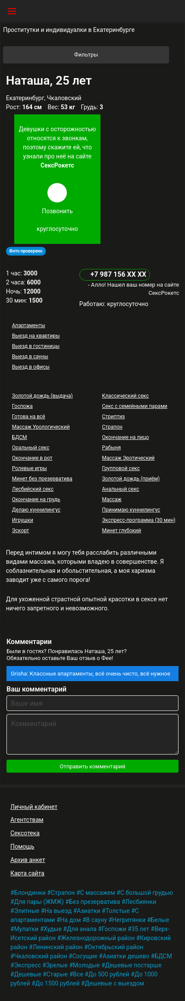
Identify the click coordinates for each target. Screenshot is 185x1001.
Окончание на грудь (36, 499)
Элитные (27, 910)
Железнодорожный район (98, 938)
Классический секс (125, 396)
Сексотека (25, 833)
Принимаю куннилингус (131, 510)
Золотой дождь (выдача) (42, 396)
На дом (70, 919)
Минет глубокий (121, 530)
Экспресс (27, 965)
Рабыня (111, 448)
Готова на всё (28, 417)
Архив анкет (27, 859)
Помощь (22, 846)
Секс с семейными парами (134, 406)
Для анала (82, 928)
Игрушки (22, 520)
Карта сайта (27, 873)
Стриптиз (113, 417)
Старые (57, 974)
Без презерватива (94, 901)
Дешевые (27, 974)
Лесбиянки (141, 901)
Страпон (112, 427)
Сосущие (84, 956)
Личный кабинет (33, 806)
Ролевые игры (29, 468)
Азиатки (88, 910)
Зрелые (57, 965)
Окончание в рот (32, 458)
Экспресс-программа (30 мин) (138, 520)
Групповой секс (120, 468)
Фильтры (121, 55)
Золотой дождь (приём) (131, 479)
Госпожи (114, 928)
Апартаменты (28, 325)
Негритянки (128, 919)
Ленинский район (58, 947)
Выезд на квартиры (36, 336)
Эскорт (20, 530)
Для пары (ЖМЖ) (39, 901)
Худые (53, 928)
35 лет (140, 928)
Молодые (86, 965)
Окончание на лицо (125, 437)
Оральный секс (30, 448)
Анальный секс (120, 489)
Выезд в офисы (31, 367)
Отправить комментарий (92, 766)
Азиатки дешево (126, 956)
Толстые (118, 910)
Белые (160, 919)
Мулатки (26, 928)
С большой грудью (146, 892)
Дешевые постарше (133, 965)
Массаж (111, 499)
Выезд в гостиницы (36, 346)
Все (78, 974)
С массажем (97, 892)
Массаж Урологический (41, 427)
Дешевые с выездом (114, 983)
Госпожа (22, 406)
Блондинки (30, 892)
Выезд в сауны (30, 357)
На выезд (58, 910)
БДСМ (19, 437)
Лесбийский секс (32, 489)
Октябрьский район (116, 947)
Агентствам (27, 819)
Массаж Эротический (128, 458)
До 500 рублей (108, 974)
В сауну (96, 919)
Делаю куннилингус (36, 510)
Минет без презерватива (42, 479)
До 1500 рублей (57, 983)
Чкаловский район (40, 956)
